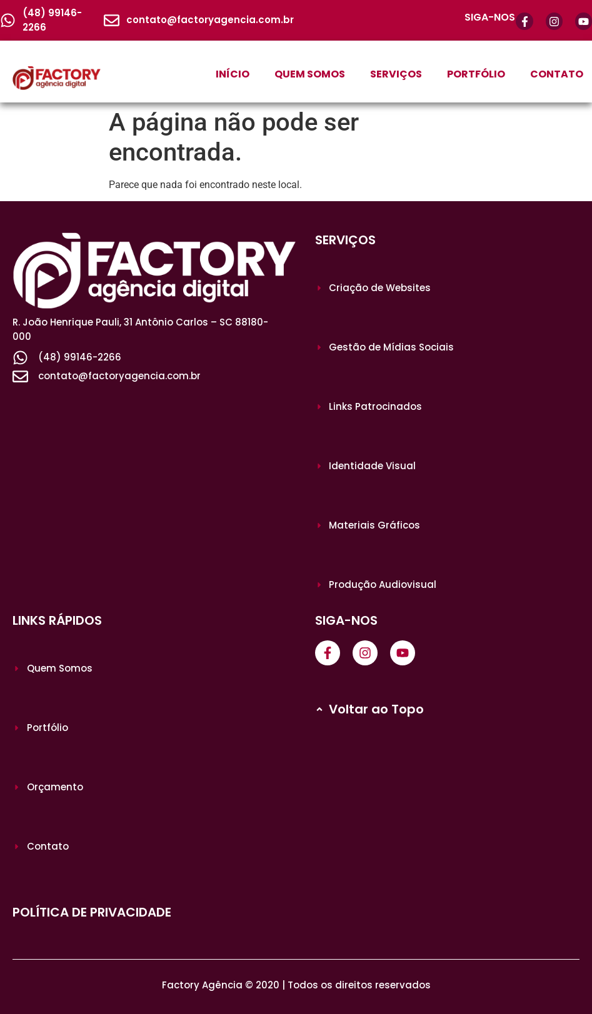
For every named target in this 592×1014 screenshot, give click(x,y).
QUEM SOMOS (309, 74)
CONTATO (556, 74)
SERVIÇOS (396, 74)
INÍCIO (232, 74)
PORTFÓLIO (476, 74)
